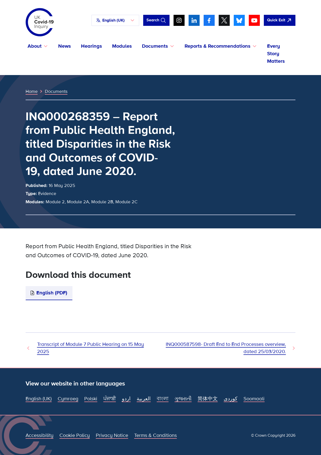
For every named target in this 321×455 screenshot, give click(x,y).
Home (32, 91)
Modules (122, 46)
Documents (56, 91)
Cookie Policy (74, 435)
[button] (115, 20)
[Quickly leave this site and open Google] (279, 20)
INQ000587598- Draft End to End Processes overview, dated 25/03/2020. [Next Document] (226, 348)
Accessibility (39, 435)
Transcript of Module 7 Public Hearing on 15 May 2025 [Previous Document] (90, 348)
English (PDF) (51, 293)
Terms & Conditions (155, 435)
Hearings (91, 46)
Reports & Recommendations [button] (218, 46)
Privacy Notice (112, 435)
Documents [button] (155, 46)
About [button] (35, 46)
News (64, 46)
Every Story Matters (276, 53)
